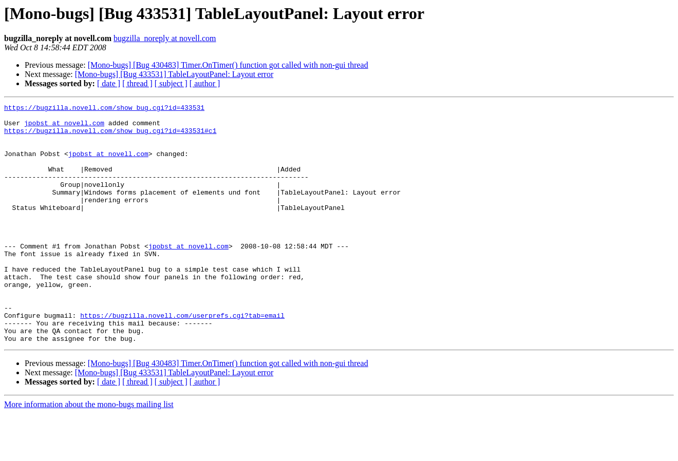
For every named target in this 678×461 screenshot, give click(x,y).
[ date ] (108, 83)
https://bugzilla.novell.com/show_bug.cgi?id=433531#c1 (110, 136)
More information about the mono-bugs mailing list (89, 452)
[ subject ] (171, 83)
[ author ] (205, 83)
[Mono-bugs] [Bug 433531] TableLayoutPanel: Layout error (174, 74)
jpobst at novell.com (64, 127)
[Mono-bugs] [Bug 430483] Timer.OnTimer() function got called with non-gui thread (228, 65)
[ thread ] (137, 83)
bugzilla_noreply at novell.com (165, 38)
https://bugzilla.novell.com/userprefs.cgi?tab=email (182, 358)
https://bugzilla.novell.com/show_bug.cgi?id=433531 (104, 108)
